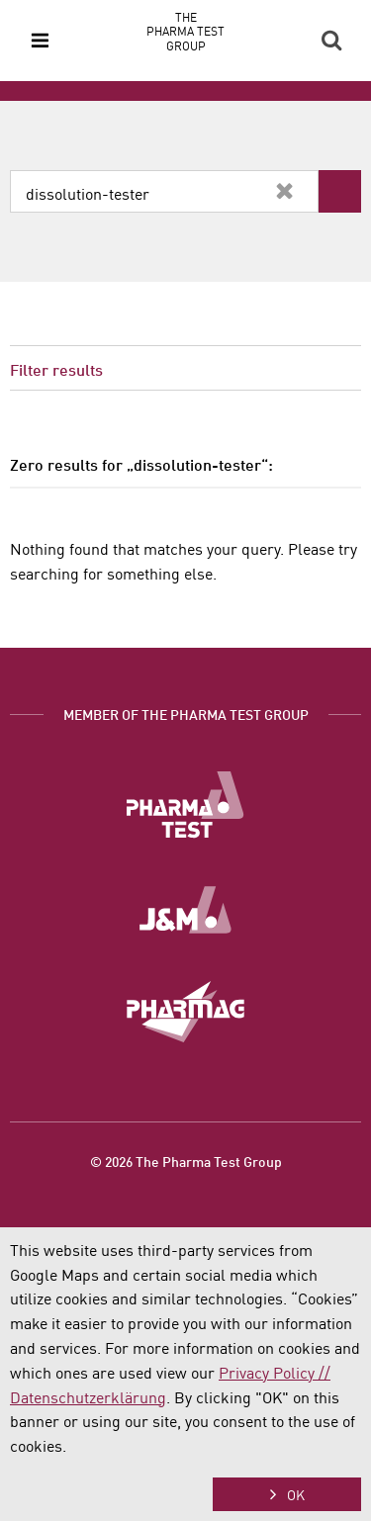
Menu (39, 40)
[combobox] (164, 191)
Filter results (56, 368)
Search (331, 40)
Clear (284, 191)
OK (296, 1494)
